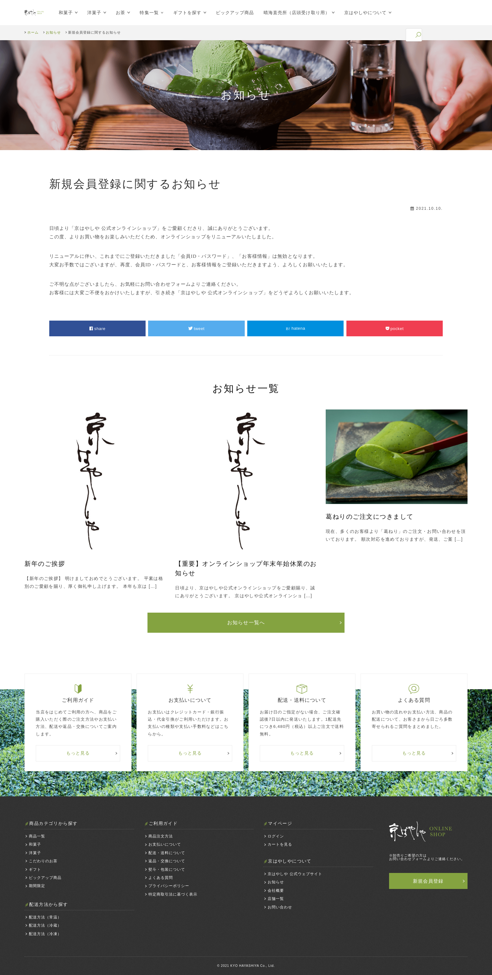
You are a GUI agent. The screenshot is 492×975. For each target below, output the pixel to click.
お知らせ (276, 882)
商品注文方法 (160, 836)
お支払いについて (164, 844)
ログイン (276, 836)
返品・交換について (166, 861)
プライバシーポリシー (168, 886)
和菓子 (63, 12)
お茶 (117, 12)
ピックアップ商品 (231, 12)
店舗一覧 (276, 898)
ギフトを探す (184, 12)
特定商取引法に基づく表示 (172, 894)
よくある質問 (160, 877)
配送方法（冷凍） (45, 934)
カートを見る (280, 844)
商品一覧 (37, 836)
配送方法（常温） (45, 917)
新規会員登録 (428, 881)
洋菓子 (91, 12)
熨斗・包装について (166, 869)
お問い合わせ (280, 907)
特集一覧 (146, 12)
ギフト (35, 869)
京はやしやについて (362, 12)
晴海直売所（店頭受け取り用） (293, 12)
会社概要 (276, 890)
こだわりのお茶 (43, 861)
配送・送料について (166, 853)
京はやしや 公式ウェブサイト (295, 874)
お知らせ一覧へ (246, 622)
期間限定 (37, 886)
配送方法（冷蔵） (45, 925)
